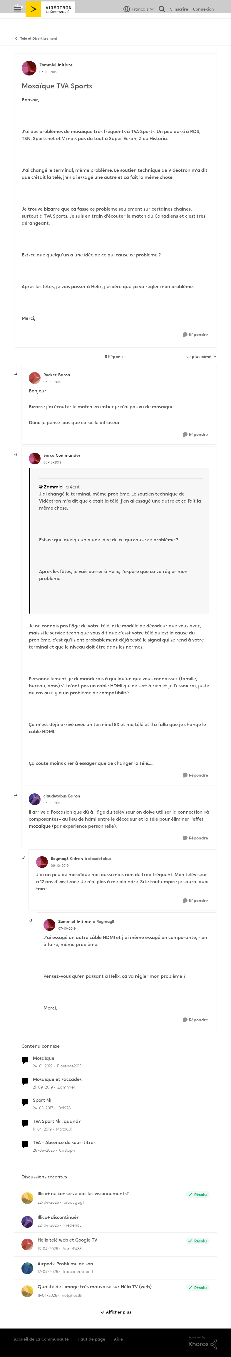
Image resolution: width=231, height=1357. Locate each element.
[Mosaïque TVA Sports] (52, 381)
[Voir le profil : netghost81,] (27, 1291)
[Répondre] (195, 335)
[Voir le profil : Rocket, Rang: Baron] (35, 378)
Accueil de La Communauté (41, 1339)
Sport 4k (42, 1100)
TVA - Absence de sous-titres (64, 1143)
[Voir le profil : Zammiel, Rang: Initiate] (29, 68)
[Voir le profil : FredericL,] (27, 1222)
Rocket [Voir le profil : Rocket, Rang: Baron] (50, 374)
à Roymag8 (103, 921)
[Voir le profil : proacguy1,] (27, 1198)
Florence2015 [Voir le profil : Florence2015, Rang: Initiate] (69, 1066)
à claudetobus (98, 858)
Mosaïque (43, 1058)
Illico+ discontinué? (58, 1217)
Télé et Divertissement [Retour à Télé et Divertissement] (35, 38)
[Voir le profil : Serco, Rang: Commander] (35, 458)
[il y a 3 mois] (48, 1202)
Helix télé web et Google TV (67, 1240)
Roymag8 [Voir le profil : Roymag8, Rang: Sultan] (59, 858)
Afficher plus (115, 1312)
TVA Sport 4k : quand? (57, 1121)
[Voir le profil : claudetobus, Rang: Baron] (35, 799)
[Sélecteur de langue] (138, 22)
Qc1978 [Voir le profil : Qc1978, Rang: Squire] (64, 1108)
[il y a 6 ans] (43, 1087)
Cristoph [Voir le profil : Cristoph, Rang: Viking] (67, 1150)
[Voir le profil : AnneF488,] (27, 1244)
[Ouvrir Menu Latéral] (17, 22)
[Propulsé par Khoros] (203, 1343)
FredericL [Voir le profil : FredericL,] (72, 1224)
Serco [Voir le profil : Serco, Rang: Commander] (48, 455)
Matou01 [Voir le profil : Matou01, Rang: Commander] (64, 1129)
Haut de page (91, 1339)
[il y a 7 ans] (43, 1066)
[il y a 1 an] (44, 1150)
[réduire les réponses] (16, 374)
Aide (118, 1339)
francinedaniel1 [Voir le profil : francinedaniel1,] (78, 1271)
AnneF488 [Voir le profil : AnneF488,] (72, 1248)
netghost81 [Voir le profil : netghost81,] (72, 1295)
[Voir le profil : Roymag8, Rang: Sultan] (42, 862)
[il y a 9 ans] (43, 1108)
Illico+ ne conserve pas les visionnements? (83, 1194)
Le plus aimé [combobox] (201, 357)
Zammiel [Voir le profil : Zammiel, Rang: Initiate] (47, 65)
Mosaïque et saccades (57, 1079)
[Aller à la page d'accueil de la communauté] (50, 22)
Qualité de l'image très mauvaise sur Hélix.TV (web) (95, 1287)
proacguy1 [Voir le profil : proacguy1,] (73, 1202)
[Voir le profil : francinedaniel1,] (27, 1268)
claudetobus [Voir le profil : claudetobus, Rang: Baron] (55, 796)
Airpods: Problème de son (65, 1264)
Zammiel (53, 487)
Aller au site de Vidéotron (42, 6)
